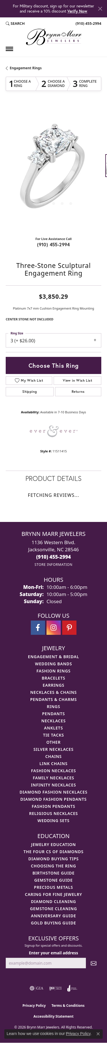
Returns (78, 391)
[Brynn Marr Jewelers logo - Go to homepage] (53, 37)
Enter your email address (53, 952)
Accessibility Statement (53, 1016)
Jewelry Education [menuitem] (53, 844)
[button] (15, 24)
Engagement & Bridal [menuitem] (53, 656)
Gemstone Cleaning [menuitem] (53, 908)
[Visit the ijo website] (55, 988)
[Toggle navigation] (9, 49)
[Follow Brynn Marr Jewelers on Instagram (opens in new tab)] (54, 628)
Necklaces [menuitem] (53, 720)
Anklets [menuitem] (53, 728)
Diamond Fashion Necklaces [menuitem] (54, 792)
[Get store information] (53, 564)
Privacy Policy (34, 1005)
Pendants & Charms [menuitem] (53, 699)
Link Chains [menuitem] (53, 763)
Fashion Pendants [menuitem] (53, 806)
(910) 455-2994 (53, 244)
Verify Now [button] (77, 11)
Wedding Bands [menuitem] (53, 663)
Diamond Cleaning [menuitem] (53, 901)
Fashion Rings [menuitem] (53, 671)
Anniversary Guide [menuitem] (53, 915)
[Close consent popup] (98, 1034)
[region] (53, 168)
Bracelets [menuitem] (53, 678)
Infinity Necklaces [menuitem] (53, 785)
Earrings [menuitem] (53, 685)
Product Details (53, 478)
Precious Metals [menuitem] (53, 887)
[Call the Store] (53, 557)
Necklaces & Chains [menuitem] (53, 692)
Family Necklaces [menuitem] (53, 777)
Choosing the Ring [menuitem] (53, 866)
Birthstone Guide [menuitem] (54, 873)
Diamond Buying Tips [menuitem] (53, 858)
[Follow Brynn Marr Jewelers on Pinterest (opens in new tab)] (69, 628)
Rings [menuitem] (53, 706)
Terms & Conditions (67, 1005)
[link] (87, 24)
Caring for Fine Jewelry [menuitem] (53, 894)
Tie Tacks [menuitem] (53, 735)
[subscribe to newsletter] (93, 963)
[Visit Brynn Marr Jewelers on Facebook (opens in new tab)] (38, 628)
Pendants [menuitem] (53, 713)
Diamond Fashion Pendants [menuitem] (53, 799)
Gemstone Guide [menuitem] (53, 880)
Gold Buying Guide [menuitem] (53, 923)
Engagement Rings (26, 68)
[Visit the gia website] (36, 988)
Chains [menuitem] (53, 756)
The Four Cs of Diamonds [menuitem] (53, 851)
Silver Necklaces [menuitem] (53, 749)
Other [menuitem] (54, 742)
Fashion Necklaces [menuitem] (53, 770)
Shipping (29, 391)
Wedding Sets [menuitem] (53, 820)
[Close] (100, 8)
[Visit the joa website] (72, 988)
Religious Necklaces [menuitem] (53, 813)
